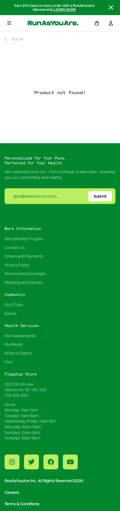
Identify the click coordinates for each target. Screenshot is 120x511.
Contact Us (15, 247)
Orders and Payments (24, 256)
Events (10, 313)
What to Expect (18, 353)
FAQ (8, 361)
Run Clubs (14, 304)
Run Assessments (20, 335)
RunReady (14, 344)
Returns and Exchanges (25, 273)
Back (14, 39)
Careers (12, 492)
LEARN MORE (65, 9)
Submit (100, 196)
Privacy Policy (17, 264)
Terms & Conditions (22, 503)
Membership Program (24, 238)
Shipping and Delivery (24, 282)
